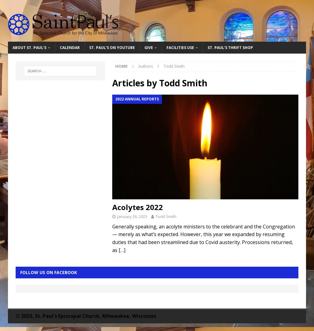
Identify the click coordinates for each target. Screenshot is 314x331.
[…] (122, 250)
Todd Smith (165, 216)
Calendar (70, 47)
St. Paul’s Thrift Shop (230, 47)
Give (148, 47)
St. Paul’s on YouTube (112, 47)
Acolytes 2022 (137, 207)
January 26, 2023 (132, 216)
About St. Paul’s (29, 47)
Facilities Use (180, 47)
